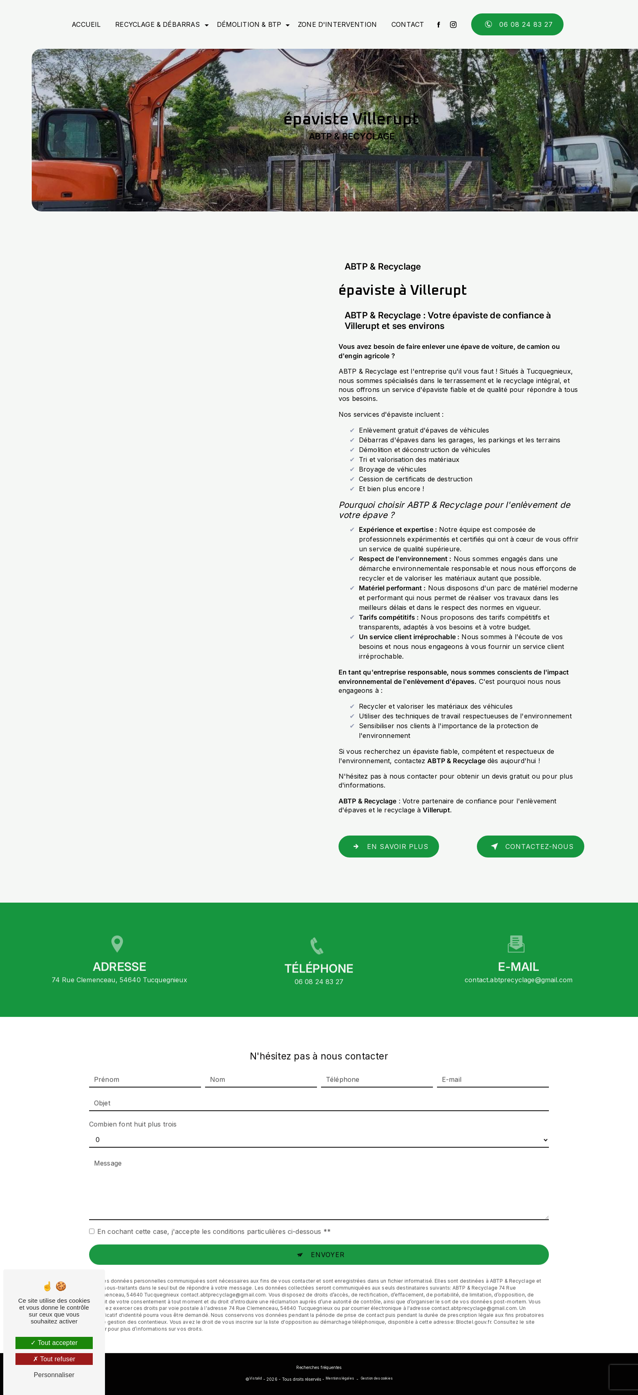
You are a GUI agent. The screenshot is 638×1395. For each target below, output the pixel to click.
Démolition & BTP (249, 24)
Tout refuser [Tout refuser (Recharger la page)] (54, 1359)
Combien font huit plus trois (133, 1112)
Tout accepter (54, 1342)
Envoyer (328, 1242)
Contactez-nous (530, 846)
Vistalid (255, 1378)
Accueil (86, 24)
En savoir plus (388, 846)
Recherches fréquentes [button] (318, 1367)
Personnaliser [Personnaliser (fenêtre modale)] (54, 1374)
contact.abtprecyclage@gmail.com (518, 967)
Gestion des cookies (377, 1378)
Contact (407, 24)
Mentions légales (340, 1378)
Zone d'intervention (337, 24)
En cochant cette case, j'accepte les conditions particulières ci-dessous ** (214, 1219)
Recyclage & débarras (157, 24)
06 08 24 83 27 (517, 24)
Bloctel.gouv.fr (473, 1309)
